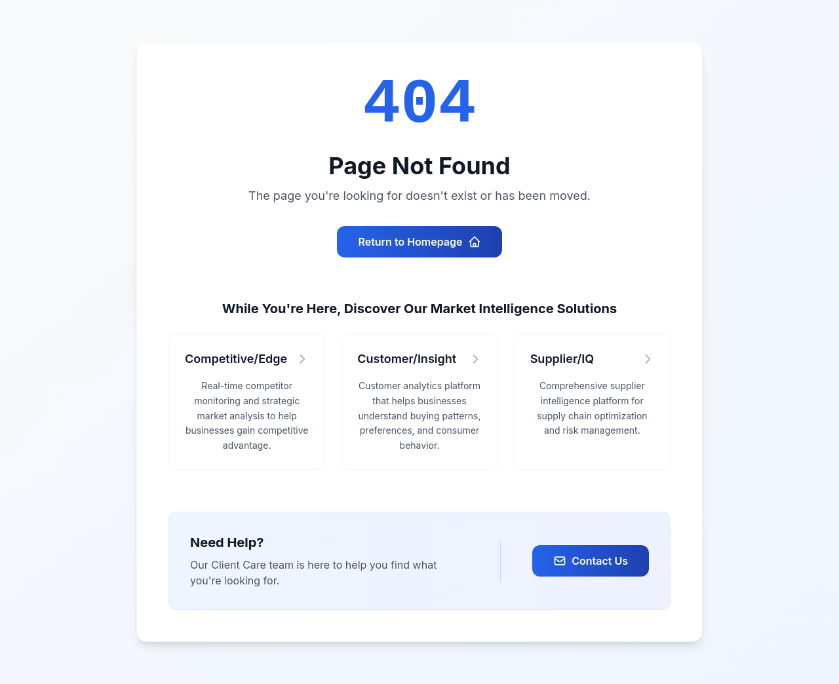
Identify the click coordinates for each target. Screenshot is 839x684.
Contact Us (590, 560)
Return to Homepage (419, 241)
